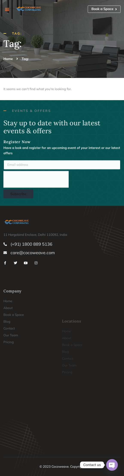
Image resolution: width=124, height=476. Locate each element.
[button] (7, 9)
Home (7, 334)
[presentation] (36, 182)
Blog (6, 355)
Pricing (8, 375)
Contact (9, 361)
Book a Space (13, 348)
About (8, 341)
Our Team (10, 368)
